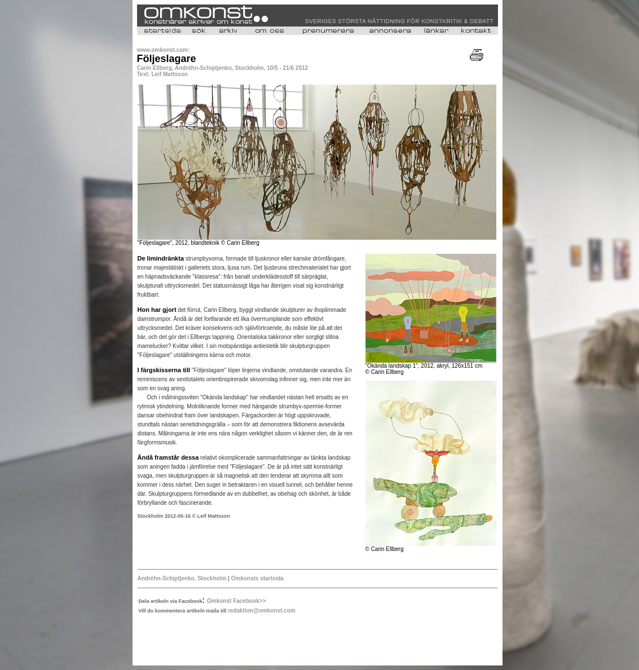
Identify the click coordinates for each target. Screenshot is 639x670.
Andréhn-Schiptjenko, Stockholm (183, 578)
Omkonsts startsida (257, 578)
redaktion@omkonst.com (262, 610)
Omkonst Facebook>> (236, 601)
